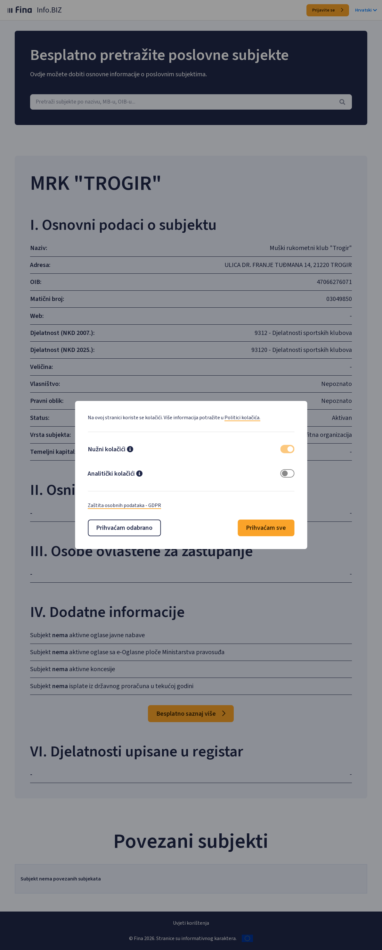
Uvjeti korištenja (191, 923)
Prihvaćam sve (266, 527)
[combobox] (190, 102)
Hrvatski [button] (366, 10)
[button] (130, 450)
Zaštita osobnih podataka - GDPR (124, 505)
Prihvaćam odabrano (124, 527)
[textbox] (191, 102)
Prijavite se (327, 10)
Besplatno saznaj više (190, 713)
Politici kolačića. (242, 417)
